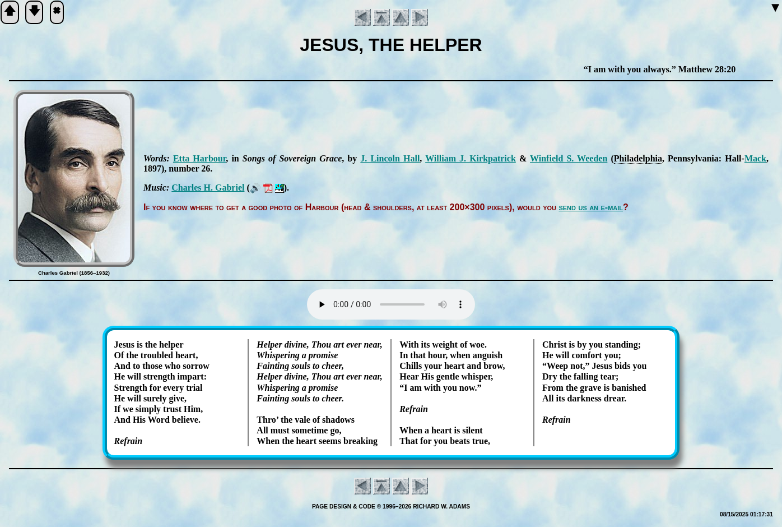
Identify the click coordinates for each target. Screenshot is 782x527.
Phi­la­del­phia (638, 158)
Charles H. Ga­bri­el (207, 187)
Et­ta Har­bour (199, 158)
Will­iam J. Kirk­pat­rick (470, 158)
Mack (755, 158)
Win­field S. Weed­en (568, 158)
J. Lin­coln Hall (390, 158)
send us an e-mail (590, 207)
